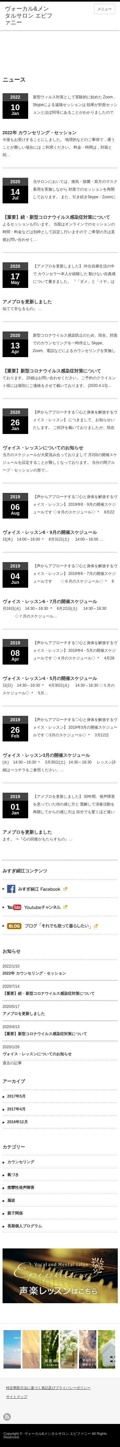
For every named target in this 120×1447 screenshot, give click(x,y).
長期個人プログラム (24, 1226)
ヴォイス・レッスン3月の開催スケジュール (46, 755)
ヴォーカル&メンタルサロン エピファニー (57, 1433)
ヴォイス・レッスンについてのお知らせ (43, 447)
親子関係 (15, 1213)
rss (7, 1417)
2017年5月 (16, 1096)
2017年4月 (16, 1109)
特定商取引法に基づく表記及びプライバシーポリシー (48, 1388)
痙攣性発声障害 (20, 1187)
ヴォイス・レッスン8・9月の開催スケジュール (50, 532)
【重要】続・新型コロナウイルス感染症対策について (56, 217)
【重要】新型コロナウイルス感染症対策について (52, 370)
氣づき (13, 1175)
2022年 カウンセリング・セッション (39, 132)
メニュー (105, 9)
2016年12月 (17, 1122)
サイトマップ (16, 1397)
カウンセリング (20, 1162)
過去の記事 (12, 1063)
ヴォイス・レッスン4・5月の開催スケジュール (50, 678)
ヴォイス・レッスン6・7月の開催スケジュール (50, 601)
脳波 (11, 1200)
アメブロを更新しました (27, 301)
